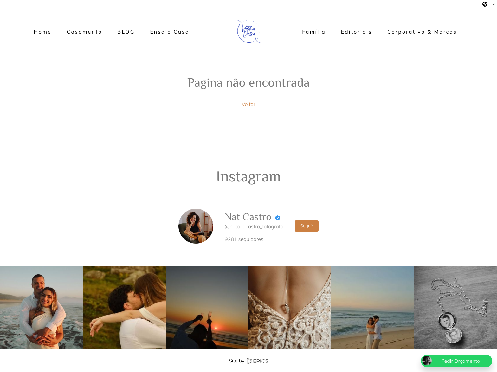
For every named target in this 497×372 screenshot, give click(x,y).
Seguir (306, 226)
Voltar (248, 104)
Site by (248, 360)
